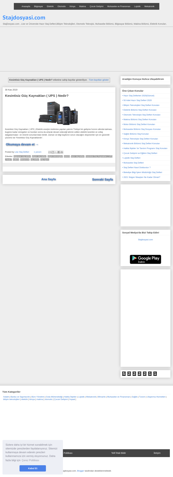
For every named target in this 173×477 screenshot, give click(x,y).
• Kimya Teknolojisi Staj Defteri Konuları (140, 139)
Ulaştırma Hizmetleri (156, 397)
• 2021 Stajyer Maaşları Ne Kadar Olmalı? (141, 177)
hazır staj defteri (77, 156)
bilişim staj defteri (39, 156)
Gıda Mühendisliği (54, 397)
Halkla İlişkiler (70, 397)
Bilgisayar (38, 6)
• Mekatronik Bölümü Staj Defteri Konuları (141, 143)
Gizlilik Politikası (65, 453)
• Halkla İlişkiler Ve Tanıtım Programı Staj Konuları (144, 148)
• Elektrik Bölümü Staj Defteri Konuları (139, 110)
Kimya (72, 6)
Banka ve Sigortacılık (20, 397)
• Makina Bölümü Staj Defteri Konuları (139, 119)
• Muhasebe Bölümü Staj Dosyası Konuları (141, 129)
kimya (32, 399)
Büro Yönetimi (37, 397)
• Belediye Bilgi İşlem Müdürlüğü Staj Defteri (142, 172)
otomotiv (48, 399)
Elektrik (50, 6)
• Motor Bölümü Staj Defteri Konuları (138, 124)
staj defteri (35, 159)
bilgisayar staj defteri (22, 156)
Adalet (6, 397)
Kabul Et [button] (32, 468)
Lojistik (137, 6)
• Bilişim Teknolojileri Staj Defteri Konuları (140, 105)
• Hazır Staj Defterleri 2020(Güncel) (138, 95)
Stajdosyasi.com (24, 17)
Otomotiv (62, 6)
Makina (82, 6)
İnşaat (72, 399)
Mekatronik (149, 6)
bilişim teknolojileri (55, 156)
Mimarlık (102, 397)
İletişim (157, 453)
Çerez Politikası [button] (30, 460)
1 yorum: (38, 152)
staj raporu (44, 159)
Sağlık (134, 397)
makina (16, 159)
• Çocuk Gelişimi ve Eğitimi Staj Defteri (139, 153)
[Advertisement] (89, 49)
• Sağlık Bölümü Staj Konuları (135, 134)
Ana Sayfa (48, 179)
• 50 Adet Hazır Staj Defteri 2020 (137, 100)
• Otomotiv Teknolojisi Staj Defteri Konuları (141, 115)
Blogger (80, 471)
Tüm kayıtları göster (99, 80)
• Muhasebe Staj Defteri (133, 163)
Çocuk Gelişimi (96, 6)
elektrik (67, 156)
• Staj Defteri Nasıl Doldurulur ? (136, 167)
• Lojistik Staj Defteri (131, 158)
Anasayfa (26, 6)
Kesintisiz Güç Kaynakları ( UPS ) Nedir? (37, 95)
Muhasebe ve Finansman (118, 6)
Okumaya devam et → (22, 144)
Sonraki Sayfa (102, 179)
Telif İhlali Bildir (118, 453)
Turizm (142, 397)
